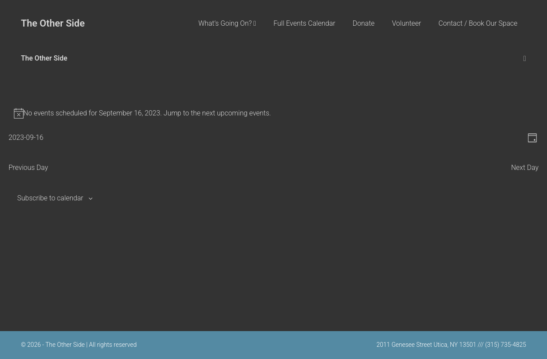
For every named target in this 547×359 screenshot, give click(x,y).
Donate (364, 23)
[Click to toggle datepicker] (26, 137)
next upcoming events (235, 113)
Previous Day (28, 167)
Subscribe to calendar (50, 198)
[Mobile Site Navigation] (524, 58)
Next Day (524, 167)
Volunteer (406, 23)
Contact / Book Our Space (478, 23)
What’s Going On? (227, 23)
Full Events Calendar (304, 23)
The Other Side (53, 23)
